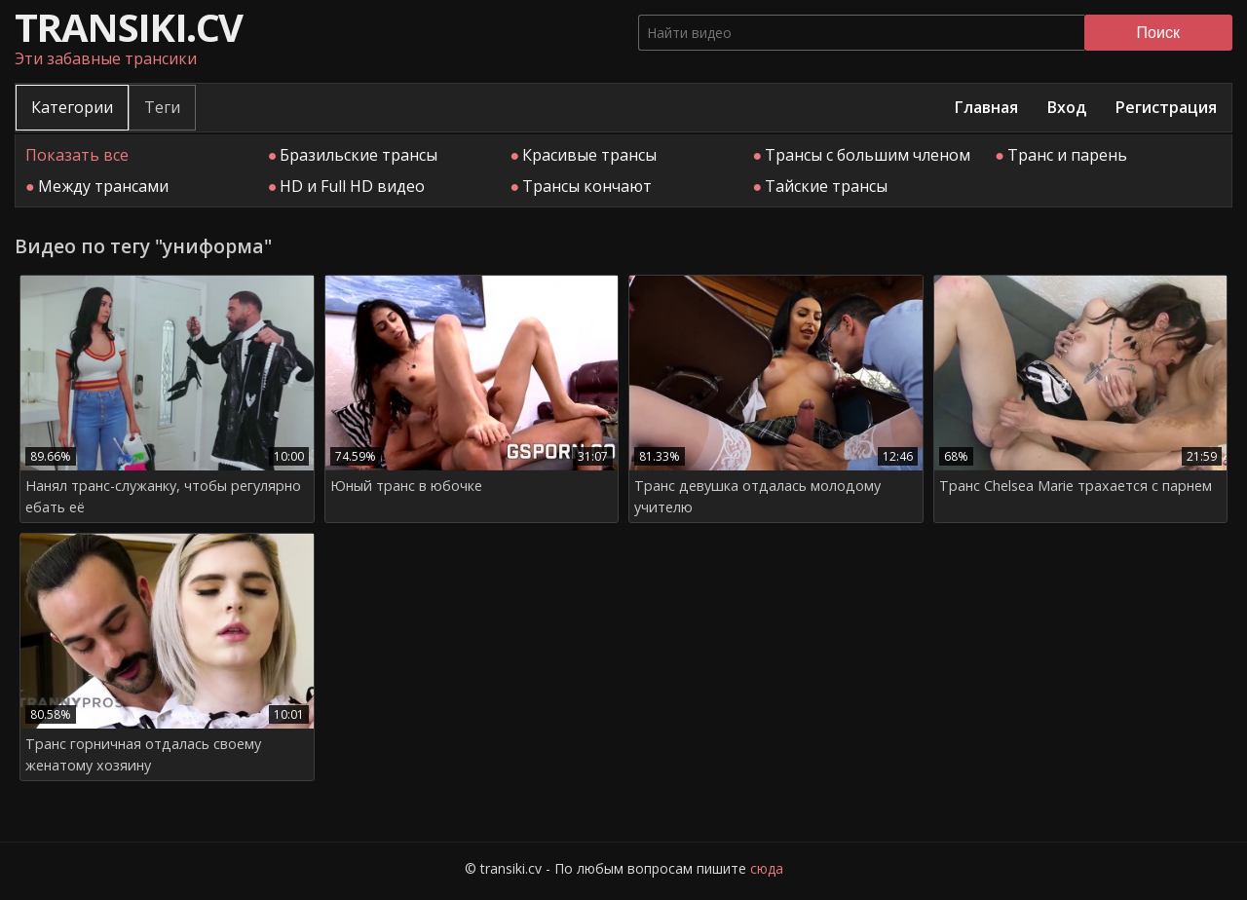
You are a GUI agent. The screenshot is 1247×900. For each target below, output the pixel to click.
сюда (766, 868)
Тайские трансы (826, 186)
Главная (986, 107)
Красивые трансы (589, 155)
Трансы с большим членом (867, 155)
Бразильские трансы (358, 155)
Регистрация (1166, 107)
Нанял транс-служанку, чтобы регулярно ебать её (163, 496)
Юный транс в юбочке (406, 485)
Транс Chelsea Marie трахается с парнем (1075, 485)
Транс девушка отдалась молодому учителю (757, 496)
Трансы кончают (587, 186)
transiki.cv (128, 27)
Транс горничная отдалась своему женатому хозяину (143, 754)
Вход (1066, 107)
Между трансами (103, 186)
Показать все (77, 155)
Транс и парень (1067, 155)
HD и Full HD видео (352, 186)
